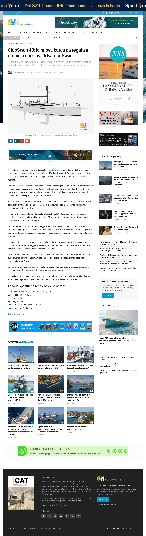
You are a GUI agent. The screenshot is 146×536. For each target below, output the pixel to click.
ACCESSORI (92, 33)
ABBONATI (128, 13)
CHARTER (81, 33)
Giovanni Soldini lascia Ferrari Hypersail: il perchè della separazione (125, 213)
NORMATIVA (69, 33)
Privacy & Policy (126, 528)
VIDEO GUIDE (38, 33)
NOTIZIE (11, 33)
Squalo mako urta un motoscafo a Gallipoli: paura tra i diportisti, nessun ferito (51, 429)
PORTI (102, 33)
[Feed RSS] (121, 13)
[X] (109, 13)
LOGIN (136, 13)
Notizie (22, 44)
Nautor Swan (54, 170)
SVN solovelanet (13, 44)
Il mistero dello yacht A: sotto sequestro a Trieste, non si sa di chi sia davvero (126, 198)
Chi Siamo (106, 528)
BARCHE (49, 33)
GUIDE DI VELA (24, 33)
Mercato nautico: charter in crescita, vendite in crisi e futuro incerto (78, 397)
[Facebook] (106, 13)
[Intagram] (115, 13)
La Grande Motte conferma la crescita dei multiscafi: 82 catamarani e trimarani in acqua (49, 38)
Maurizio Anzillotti (74, 501)
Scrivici (135, 528)
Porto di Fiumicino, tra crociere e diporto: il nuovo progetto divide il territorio (51, 397)
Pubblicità (115, 528)
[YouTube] (103, 13)
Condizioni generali (48, 505)
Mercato (29, 44)
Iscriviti (108, 295)
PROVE (58, 33)
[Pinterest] (118, 13)
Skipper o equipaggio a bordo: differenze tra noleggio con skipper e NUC (20, 397)
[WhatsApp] (112, 13)
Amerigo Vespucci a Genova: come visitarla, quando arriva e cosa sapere (125, 164)
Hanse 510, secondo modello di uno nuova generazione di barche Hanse (114, 340)
